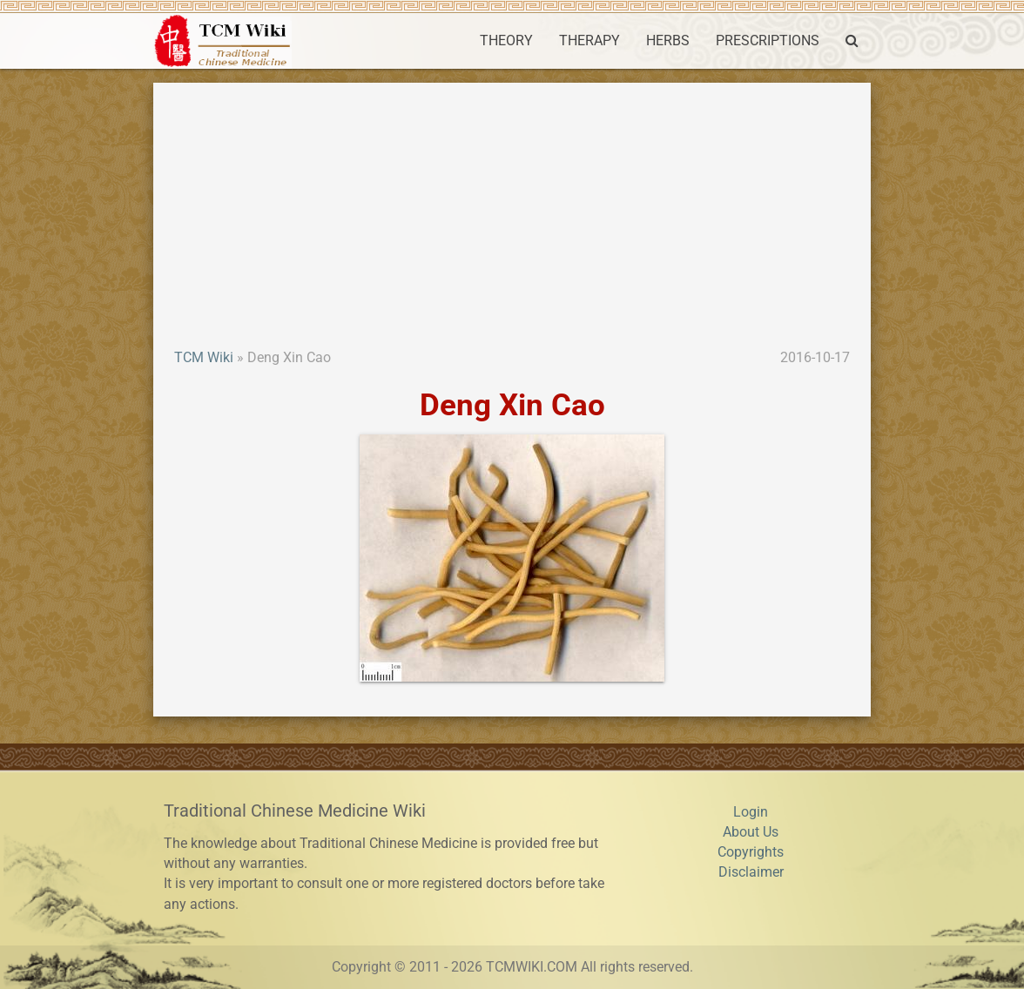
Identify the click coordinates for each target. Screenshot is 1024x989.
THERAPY (589, 41)
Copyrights (750, 852)
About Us (750, 832)
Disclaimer (751, 872)
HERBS (668, 41)
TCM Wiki (203, 358)
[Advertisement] (512, 218)
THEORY (506, 41)
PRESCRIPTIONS (767, 41)
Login (750, 812)
